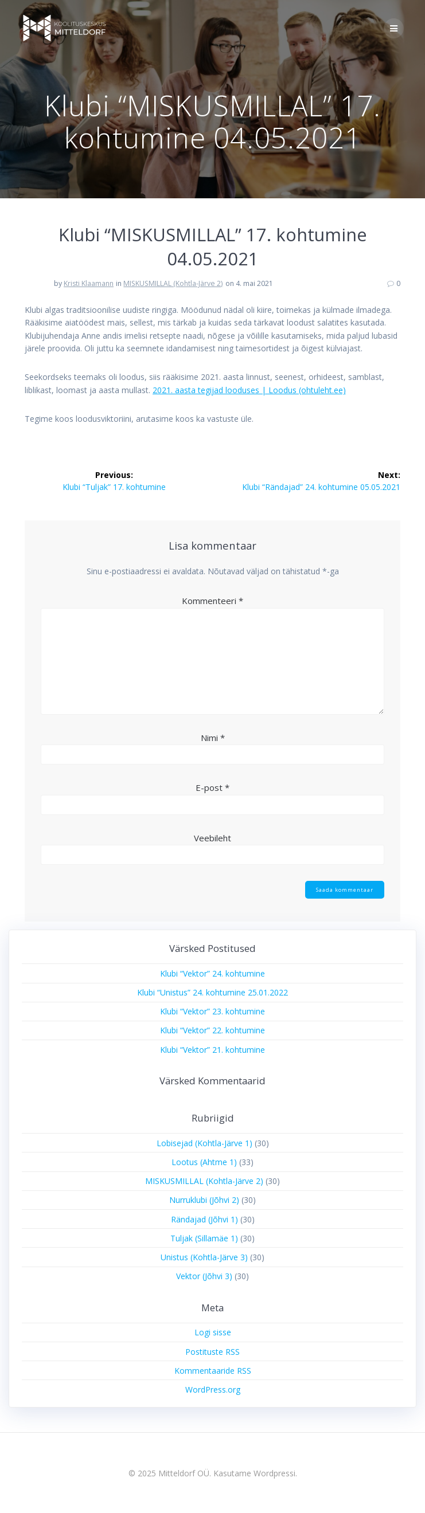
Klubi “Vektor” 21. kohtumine (212, 1049)
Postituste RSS (212, 1351)
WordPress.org (212, 1389)
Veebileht (212, 838)
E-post (212, 787)
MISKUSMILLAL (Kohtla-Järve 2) (173, 283)
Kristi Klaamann (89, 283)
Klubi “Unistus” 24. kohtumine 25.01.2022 (212, 992)
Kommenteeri (212, 600)
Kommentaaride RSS (212, 1370)
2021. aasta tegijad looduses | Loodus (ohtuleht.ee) (249, 390)
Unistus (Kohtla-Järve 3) (204, 1257)
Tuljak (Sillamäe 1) (204, 1238)
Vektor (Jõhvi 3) (204, 1276)
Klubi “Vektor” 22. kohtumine (212, 1030)
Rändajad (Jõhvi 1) (204, 1219)
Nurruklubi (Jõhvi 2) (204, 1199)
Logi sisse (212, 1332)
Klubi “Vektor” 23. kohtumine (212, 1011)
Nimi (213, 737)
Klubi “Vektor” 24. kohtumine (212, 973)
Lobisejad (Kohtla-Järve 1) (204, 1143)
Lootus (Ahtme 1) (204, 1162)
